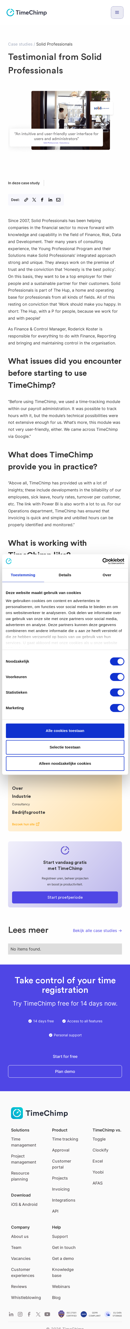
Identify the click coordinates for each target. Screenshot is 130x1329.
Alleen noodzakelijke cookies (65, 763)
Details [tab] (65, 575)
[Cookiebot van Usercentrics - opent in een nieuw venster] (102, 561)
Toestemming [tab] (23, 575)
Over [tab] (107, 575)
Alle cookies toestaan (65, 730)
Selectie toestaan (65, 747)
